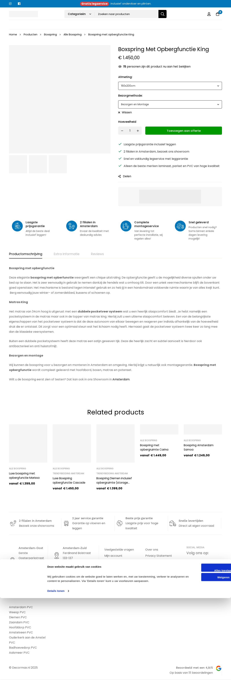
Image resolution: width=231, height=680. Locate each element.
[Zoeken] (162, 14)
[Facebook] (190, 564)
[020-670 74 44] (56, 569)
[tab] (25, 254)
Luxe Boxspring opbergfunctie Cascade (70, 480)
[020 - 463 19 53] (12, 579)
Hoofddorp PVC (20, 627)
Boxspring (51, 34)
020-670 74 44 (72, 568)
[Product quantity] (130, 131)
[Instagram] (203, 564)
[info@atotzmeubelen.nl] (56, 575)
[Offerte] (217, 14)
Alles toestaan (201, 652)
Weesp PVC (17, 612)
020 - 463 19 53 (29, 579)
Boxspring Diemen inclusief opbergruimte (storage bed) (115, 482)
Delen (127, 176)
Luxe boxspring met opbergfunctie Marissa (25, 475)
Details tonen (55, 672)
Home (13, 34)
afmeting (125, 77)
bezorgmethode (130, 96)
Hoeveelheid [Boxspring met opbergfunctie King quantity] (127, 122)
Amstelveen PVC (21, 632)
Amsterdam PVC (21, 607)
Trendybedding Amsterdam (68, 473)
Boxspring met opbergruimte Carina (155, 447)
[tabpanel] (115, 328)
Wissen (127, 112)
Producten (31, 34)
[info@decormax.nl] (12, 585)
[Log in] (208, 14)
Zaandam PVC (19, 622)
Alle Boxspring (73, 34)
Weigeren (201, 659)
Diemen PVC (18, 617)
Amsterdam (121, 379)
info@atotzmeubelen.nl (78, 575)
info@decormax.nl (31, 585)
